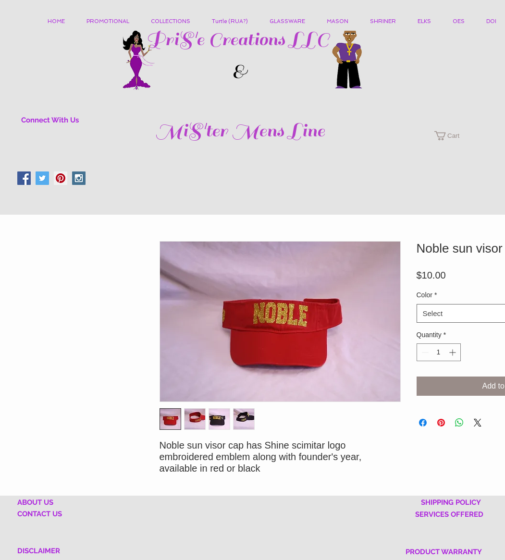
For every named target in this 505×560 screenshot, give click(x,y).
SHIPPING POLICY (451, 502)
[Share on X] (477, 422)
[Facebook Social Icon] (24, 178)
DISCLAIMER (38, 551)
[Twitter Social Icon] (42, 178)
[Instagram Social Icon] (79, 178)
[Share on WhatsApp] (459, 422)
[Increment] (453, 352)
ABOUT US (35, 502)
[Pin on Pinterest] (441, 422)
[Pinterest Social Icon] (60, 178)
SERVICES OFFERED (449, 514)
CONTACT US (39, 514)
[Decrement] (424, 352)
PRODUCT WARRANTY (444, 552)
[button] (174, 22)
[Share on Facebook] (423, 422)
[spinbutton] (438, 352)
